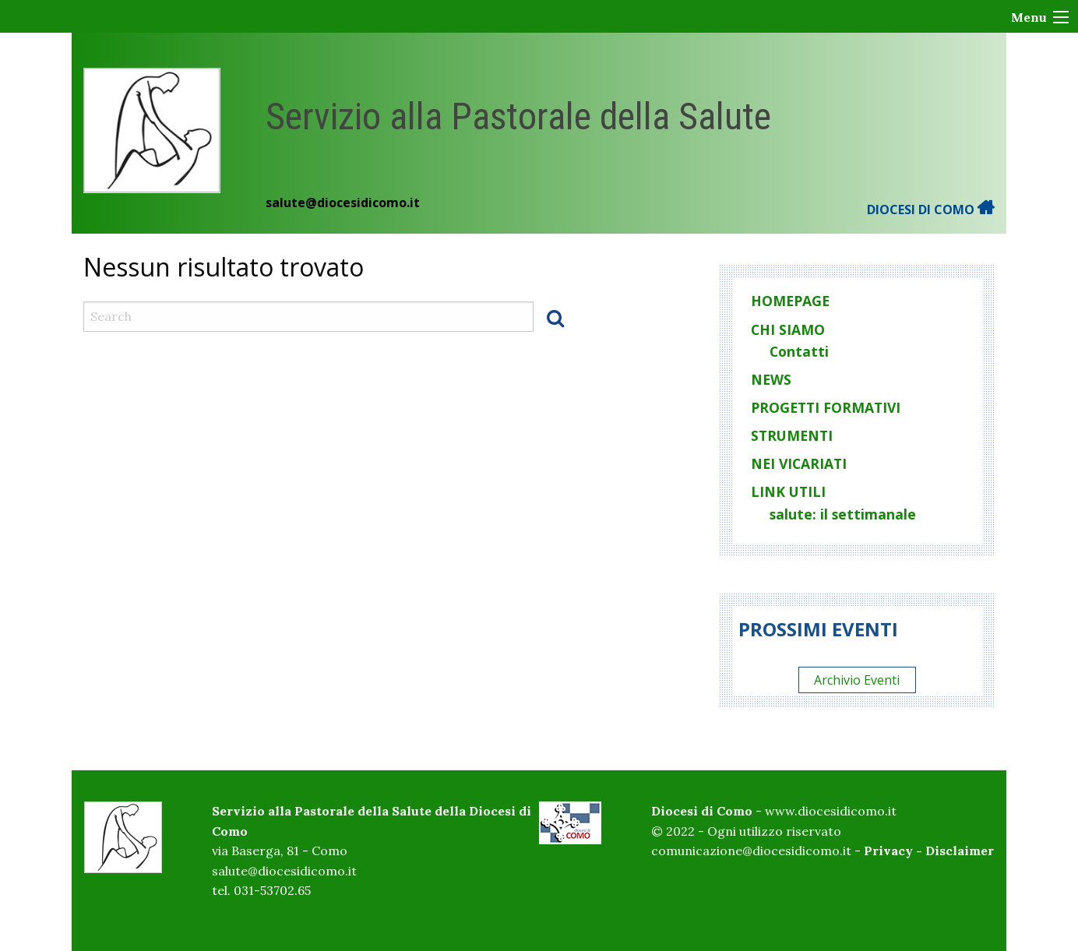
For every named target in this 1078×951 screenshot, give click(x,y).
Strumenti (792, 435)
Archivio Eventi (857, 680)
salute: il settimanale (843, 514)
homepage (790, 300)
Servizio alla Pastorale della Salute (518, 116)
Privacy (888, 850)
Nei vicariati (799, 463)
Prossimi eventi (818, 629)
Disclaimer (959, 850)
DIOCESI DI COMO (931, 209)
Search (555, 318)
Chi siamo (788, 329)
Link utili (788, 491)
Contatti (799, 351)
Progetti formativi (825, 407)
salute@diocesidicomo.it (343, 202)
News (771, 379)
